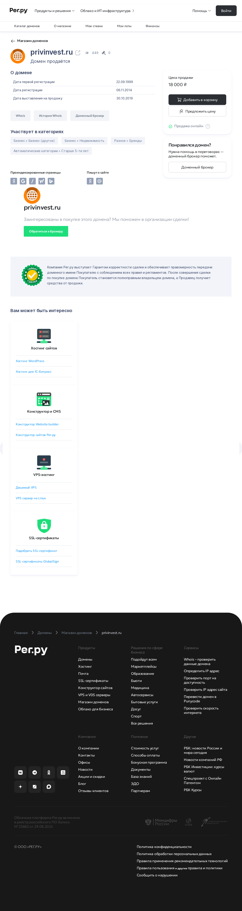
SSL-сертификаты (44, 538)
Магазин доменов (32, 40)
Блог (82, 783)
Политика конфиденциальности (164, 846)
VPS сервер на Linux (31, 498)
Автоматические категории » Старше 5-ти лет (51, 151)
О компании (88, 748)
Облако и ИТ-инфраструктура (107, 10)
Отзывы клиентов (93, 790)
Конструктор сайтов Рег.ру (36, 435)
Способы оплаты (145, 755)
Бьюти (136, 680)
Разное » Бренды (128, 141)
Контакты (86, 755)
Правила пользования (156, 868)
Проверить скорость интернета (201, 710)
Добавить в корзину (200, 99)
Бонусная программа (149, 762)
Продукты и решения (55, 10)
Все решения (142, 723)
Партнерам (140, 790)
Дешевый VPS (26, 487)
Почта (83, 673)
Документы (141, 769)
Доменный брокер (197, 167)
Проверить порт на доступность (200, 680)
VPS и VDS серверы (94, 695)
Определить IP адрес (201, 671)
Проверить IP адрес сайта (205, 689)
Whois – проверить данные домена (200, 661)
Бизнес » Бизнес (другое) (34, 141)
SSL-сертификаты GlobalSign (37, 561)
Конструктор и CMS (44, 411)
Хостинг (85, 666)
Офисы (84, 762)
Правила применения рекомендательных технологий (182, 861)
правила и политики (205, 868)
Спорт (136, 716)
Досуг (136, 709)
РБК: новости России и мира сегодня (203, 750)
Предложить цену (200, 111)
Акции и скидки (91, 776)
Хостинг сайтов (44, 348)
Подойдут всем (144, 659)
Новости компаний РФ (203, 759)
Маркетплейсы (144, 666)
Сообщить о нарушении (157, 875)
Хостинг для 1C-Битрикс (34, 372)
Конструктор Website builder (37, 424)
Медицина (140, 687)
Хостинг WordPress (30, 361)
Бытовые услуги (144, 702)
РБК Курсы (193, 790)
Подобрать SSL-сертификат (36, 551)
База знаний (141, 776)
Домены (85, 659)
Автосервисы (142, 695)
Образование (142, 673)
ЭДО (135, 783)
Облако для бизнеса (95, 709)
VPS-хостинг (43, 474)
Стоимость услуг (145, 748)
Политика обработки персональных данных (174, 854)
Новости (85, 769)
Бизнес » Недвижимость (84, 141)
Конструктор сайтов (95, 687)
